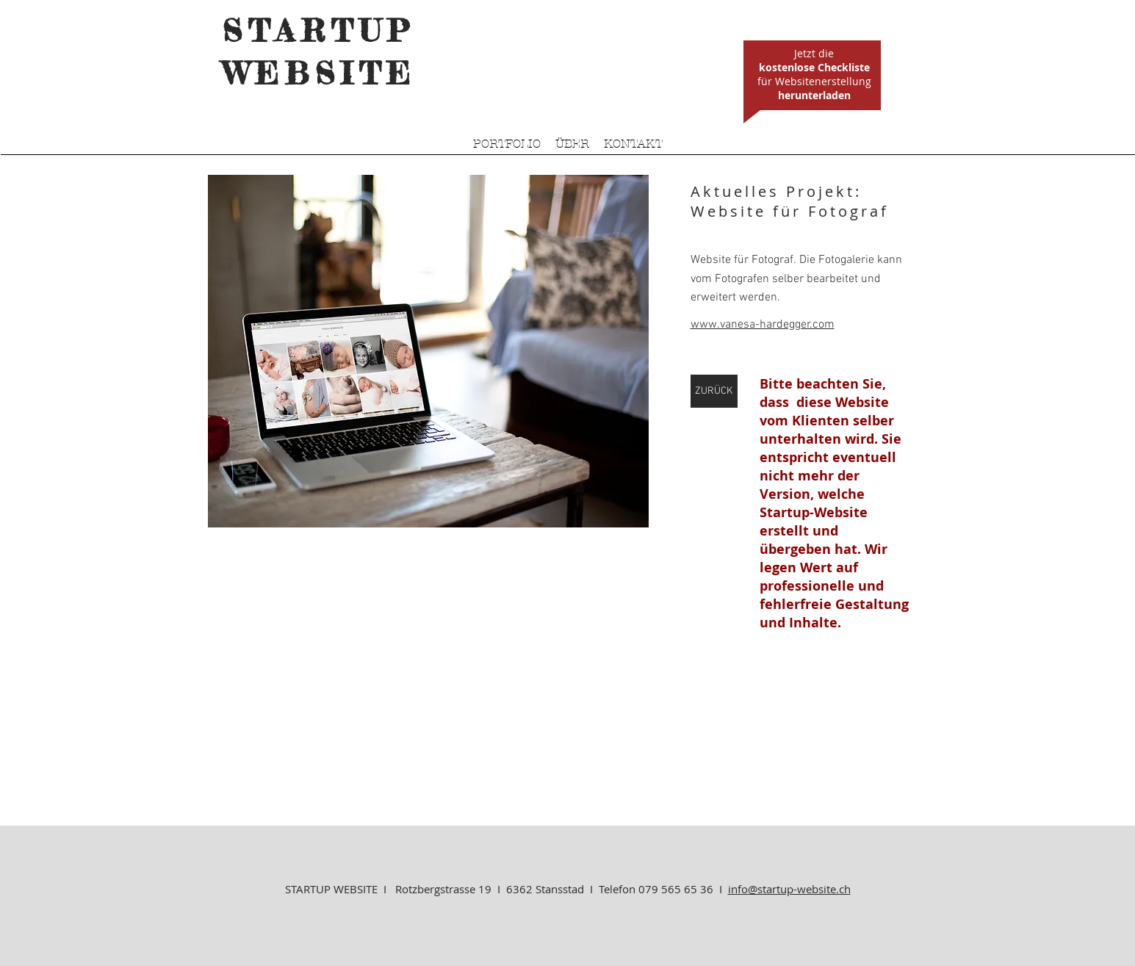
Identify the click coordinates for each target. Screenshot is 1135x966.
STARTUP (319, 30)
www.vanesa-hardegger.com (763, 324)
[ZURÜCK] (714, 391)
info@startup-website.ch (789, 889)
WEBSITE (320, 73)
